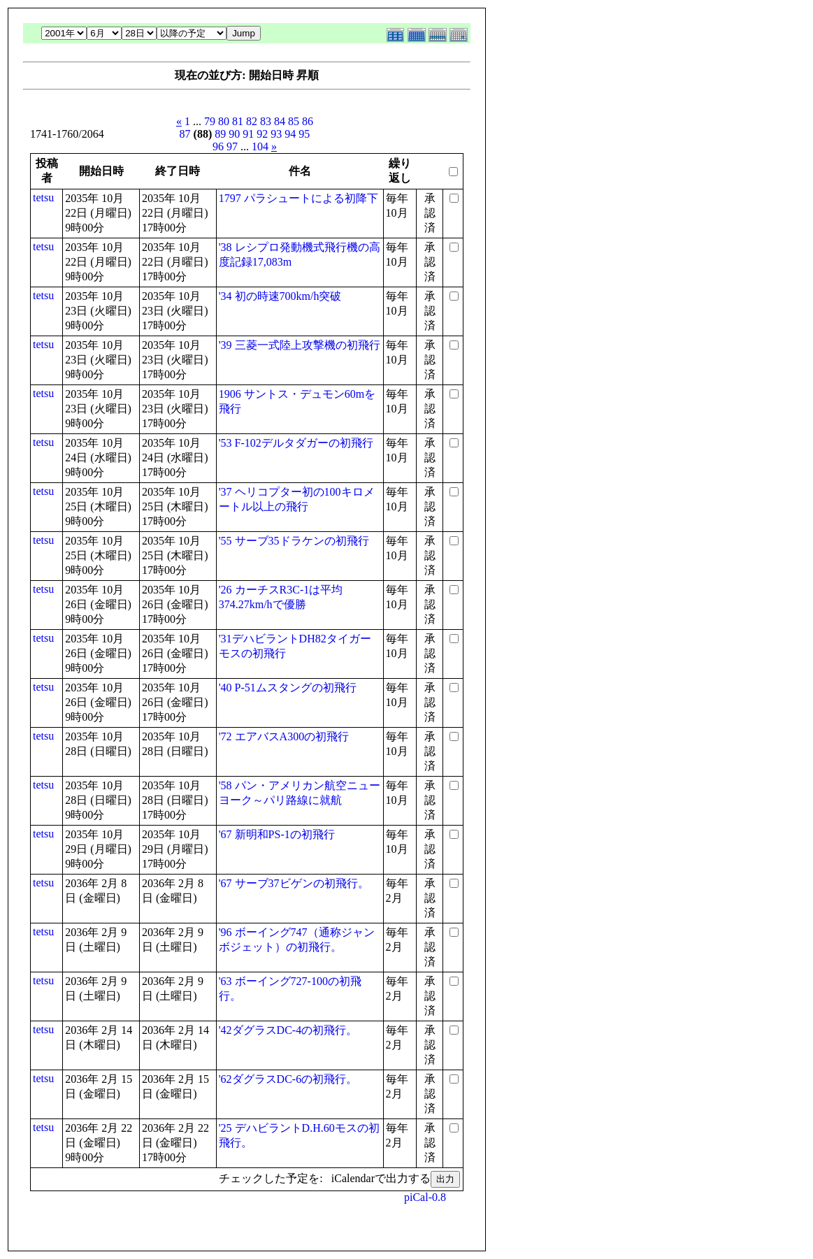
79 (209, 121)
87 (185, 134)
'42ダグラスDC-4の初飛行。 (288, 1030)
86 (307, 121)
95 (304, 134)
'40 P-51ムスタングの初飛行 (288, 687)
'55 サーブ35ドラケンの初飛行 (294, 541)
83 (265, 121)
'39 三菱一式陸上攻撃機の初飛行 (299, 345)
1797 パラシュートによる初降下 (298, 198)
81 (237, 121)
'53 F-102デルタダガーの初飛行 (296, 443)
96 (218, 146)
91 (248, 134)
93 (276, 134)
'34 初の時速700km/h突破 (280, 296)
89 (220, 134)
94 (290, 134)
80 (223, 121)
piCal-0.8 (425, 1197)
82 (251, 121)
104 (260, 146)
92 (262, 134)
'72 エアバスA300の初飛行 (284, 736)
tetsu (43, 197)
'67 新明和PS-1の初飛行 (277, 834)
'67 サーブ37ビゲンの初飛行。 (294, 883)
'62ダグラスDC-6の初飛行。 (288, 1079)
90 (234, 134)
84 (279, 121)
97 (232, 146)
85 (293, 121)
